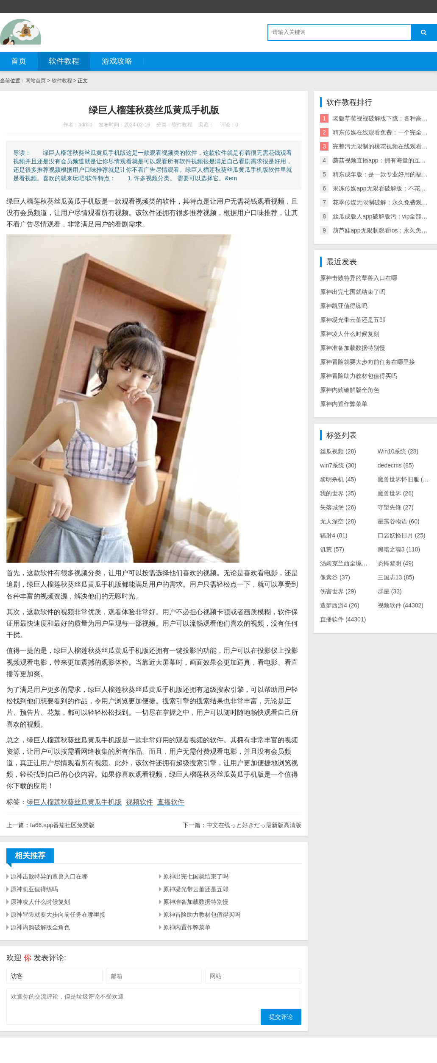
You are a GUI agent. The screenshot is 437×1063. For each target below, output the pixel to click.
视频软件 (139, 802)
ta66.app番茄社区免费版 (62, 825)
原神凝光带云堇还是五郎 (195, 889)
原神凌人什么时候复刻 (40, 901)
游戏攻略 (117, 61)
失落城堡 (338, 507)
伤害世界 (338, 591)
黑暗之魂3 (399, 549)
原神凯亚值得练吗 (34, 889)
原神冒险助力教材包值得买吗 (201, 914)
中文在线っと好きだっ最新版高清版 (253, 825)
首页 (18, 61)
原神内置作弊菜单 (187, 927)
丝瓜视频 (338, 451)
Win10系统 (398, 451)
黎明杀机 (338, 479)
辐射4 (334, 535)
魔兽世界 (396, 493)
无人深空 (338, 521)
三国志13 (396, 577)
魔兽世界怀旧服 (406, 479)
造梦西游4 (339, 605)
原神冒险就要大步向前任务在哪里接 (58, 914)
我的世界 (338, 493)
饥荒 (332, 549)
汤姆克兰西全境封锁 (353, 563)
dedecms (396, 465)
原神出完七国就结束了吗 (195, 876)
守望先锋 (396, 507)
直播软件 (170, 802)
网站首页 (35, 81)
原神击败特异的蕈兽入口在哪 (49, 876)
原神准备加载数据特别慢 (195, 901)
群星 (390, 591)
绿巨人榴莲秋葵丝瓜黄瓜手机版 (74, 802)
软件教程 (64, 61)
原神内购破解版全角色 (40, 927)
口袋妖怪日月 (402, 535)
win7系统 (338, 465)
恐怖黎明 (396, 563)
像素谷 (335, 577)
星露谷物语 (399, 521)
